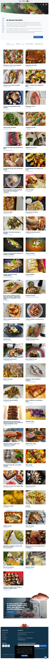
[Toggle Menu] (47, 4)
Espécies (4, 647)
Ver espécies (11, 625)
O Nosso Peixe (5, 646)
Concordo (24, 655)
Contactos (4, 653)
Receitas (4, 649)
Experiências (4, 651)
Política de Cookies (20, 651)
